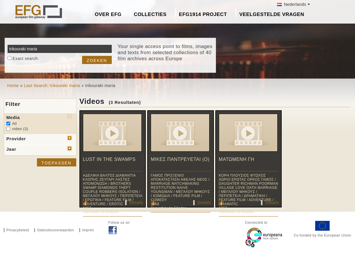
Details (136, 202)
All (14, 123)
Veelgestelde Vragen (271, 14)
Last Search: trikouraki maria (52, 85)
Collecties (150, 14)
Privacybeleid (17, 230)
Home (13, 85)
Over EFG (108, 14)
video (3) (20, 129)
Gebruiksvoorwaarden (55, 230)
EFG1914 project (203, 14)
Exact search (25, 58)
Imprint (88, 230)
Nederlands (291, 4)
